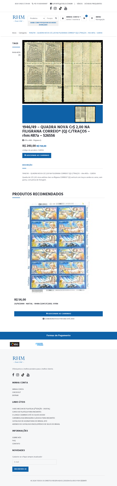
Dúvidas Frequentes (93, 3)
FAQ (14, 440)
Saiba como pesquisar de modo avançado (43, 23)
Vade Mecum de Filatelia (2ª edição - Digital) (31, 408)
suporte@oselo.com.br (61, 3)
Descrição (27, 165)
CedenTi (83, 480)
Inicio (14, 32)
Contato (16, 443)
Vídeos (80, 3)
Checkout (16, 392)
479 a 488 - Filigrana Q (31, 140)
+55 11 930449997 (39, 3)
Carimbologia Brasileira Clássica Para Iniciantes (33, 418)
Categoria (23, 32)
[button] (70, 17)
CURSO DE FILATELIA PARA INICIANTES (26, 411)
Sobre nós (16, 437)
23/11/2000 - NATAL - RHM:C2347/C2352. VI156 (36, 303)
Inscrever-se (20, 469)
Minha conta (18, 389)
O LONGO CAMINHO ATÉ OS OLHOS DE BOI (28, 415)
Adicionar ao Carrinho (36, 155)
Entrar (68, 20)
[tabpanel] (58, 262)
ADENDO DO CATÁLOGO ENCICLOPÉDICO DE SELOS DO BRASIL (36, 424)
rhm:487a (16, 54)
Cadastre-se (76, 20)
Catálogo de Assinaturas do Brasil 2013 (29, 421)
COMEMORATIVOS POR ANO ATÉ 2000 (58, 318)
